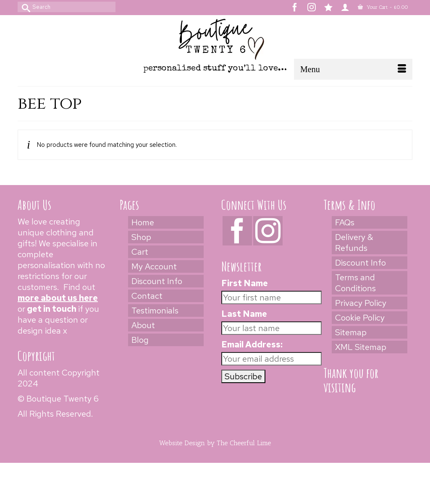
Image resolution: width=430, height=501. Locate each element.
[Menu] (353, 69)
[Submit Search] (24, 7)
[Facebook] (237, 230)
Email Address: (252, 344)
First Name (244, 283)
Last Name (244, 313)
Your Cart (383, 7)
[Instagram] (268, 230)
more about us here (58, 297)
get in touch (51, 308)
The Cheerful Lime (244, 443)
